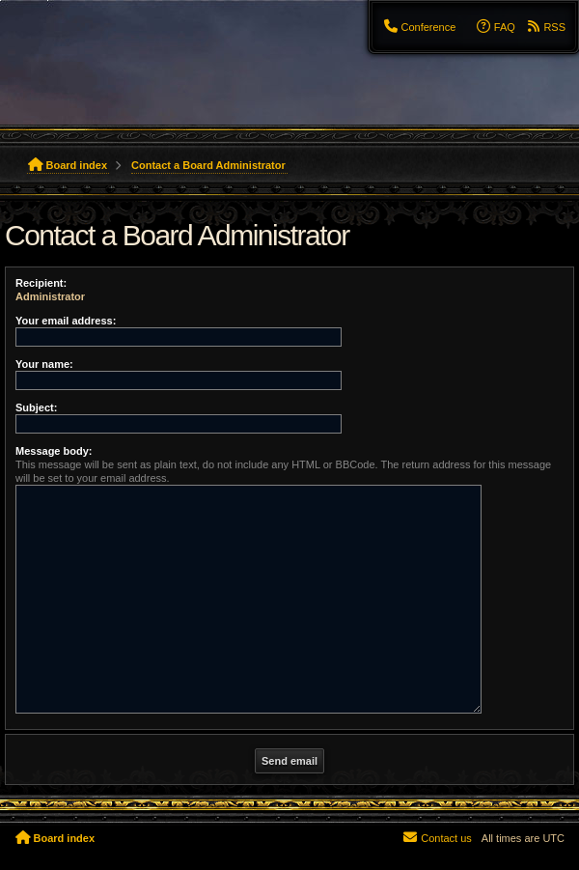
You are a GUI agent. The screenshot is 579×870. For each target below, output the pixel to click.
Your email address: (65, 320)
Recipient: (41, 283)
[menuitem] (418, 27)
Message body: (53, 451)
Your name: (44, 364)
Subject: (36, 407)
